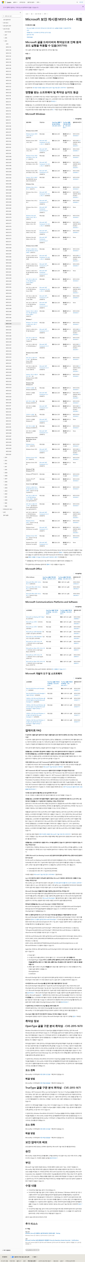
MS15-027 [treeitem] (8, 375)
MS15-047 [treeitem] (8, 314)
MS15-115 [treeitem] (8, 108)
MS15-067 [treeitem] (8, 254)
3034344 (75, 135)
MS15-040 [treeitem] (8, 336)
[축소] (20, 12)
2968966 (76, 618)
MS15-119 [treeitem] (8, 95)
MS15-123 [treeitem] (8, 83)
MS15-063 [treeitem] (8, 266)
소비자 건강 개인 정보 (44, 1261)
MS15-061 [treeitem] (8, 272)
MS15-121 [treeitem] (8, 89)
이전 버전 (12, 1261)
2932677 (76, 690)
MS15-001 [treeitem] (8, 454)
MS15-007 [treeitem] (8, 436)
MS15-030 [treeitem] (8, 366)
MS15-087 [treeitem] (8, 193)
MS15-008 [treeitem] (8, 433)
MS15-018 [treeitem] (8, 402)
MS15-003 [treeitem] (8, 448)
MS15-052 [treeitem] (8, 299)
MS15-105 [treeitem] (8, 138)
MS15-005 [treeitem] (8, 442)
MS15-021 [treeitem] (8, 393)
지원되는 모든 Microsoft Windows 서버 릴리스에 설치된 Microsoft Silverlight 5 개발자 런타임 (35, 721)
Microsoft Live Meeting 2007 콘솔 (35, 617)
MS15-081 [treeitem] (8, 211)
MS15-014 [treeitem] (8, 415)
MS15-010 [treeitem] (8, 427)
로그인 (81, 2)
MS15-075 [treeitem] (8, 229)
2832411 (75, 146)
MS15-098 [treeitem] (8, 159)
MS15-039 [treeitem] (8, 339)
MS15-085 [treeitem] (8, 199)
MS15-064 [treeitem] (8, 263)
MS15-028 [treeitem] (8, 372)
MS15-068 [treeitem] (8, 250)
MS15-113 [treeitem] (8, 114)
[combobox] (11, 16)
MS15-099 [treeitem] (8, 156)
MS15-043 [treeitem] (8, 327)
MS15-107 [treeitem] (8, 132)
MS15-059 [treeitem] (8, 278)
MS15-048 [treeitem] (8, 311)
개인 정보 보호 (31, 1261)
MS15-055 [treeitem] (8, 290)
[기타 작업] (81, 14)
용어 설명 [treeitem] (5, 515)
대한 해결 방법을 (45, 1083)
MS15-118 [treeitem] (8, 98)
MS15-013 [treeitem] (8, 418)
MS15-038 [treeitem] (8, 342)
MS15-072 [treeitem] (8, 238)
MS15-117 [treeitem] (8, 102)
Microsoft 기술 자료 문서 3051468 (44, 874)
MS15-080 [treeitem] (8, 214)
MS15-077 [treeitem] (8, 223)
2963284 (76, 638)
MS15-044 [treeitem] (8, 323)
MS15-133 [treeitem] (8, 53)
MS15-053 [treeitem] (8, 296)
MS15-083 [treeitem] (8, 205)
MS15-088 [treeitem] (8, 190)
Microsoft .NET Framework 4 (43, 150)
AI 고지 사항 (4, 1261)
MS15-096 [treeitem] (8, 165)
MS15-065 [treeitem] (8, 260)
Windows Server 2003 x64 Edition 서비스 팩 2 (31, 157)
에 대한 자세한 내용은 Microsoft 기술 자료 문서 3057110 (49, 87)
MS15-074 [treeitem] (8, 232)
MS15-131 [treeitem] (8, 59)
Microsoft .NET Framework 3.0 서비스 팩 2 (45, 142)
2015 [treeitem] (7, 44)
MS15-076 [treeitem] (8, 226)
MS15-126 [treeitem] (8, 74)
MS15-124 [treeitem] (8, 80)
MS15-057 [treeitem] (8, 284)
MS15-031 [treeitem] (8, 363)
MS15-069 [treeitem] (8, 247)
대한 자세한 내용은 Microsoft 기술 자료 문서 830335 (54, 834)
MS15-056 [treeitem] (8, 287)
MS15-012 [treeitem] (8, 421)
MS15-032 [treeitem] (8, 360)
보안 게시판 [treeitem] (8, 32)
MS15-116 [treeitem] (8, 105)
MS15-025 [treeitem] (8, 381)
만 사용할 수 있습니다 (58, 669)
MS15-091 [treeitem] (8, 181)
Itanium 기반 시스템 (31, 177)
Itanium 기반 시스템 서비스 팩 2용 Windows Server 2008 (32, 312)
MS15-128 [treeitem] (8, 68)
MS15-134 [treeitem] (8, 50)
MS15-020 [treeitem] (8, 396)
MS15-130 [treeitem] (8, 62)
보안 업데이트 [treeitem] (7, 19)
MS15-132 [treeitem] (8, 56)
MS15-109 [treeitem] (8, 126)
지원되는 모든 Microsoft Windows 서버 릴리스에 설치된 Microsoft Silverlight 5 (35, 715)
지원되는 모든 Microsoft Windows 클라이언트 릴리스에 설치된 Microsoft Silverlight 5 (35, 700)
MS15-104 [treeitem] (8, 141)
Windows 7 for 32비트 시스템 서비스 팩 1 (32, 323)
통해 (60, 552)
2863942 (75, 588)
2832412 (75, 197)
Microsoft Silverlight (48, 898)
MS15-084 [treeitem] (8, 202)
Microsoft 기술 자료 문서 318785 (52, 767)
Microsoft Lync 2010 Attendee (33, 631)
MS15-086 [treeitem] (8, 196)
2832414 (75, 334)
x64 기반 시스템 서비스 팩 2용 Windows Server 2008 (31, 280)
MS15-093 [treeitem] (8, 175)
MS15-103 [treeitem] (8, 144)
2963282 (76, 633)
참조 (73, 1016)
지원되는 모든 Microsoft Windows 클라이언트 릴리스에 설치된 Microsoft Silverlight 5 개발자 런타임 (35, 706)
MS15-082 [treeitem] (8, 208)
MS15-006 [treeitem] (8, 439)
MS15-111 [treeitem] (8, 120)
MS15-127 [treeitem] (8, 71)
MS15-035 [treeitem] (8, 351)
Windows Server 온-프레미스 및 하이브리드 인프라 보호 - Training (42, 1233)
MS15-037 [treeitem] (8, 345)
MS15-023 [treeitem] (8, 387)
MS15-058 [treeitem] (8, 281)
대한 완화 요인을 (45, 1074)
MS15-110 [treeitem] (8, 123)
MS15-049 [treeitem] (8, 308)
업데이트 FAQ (30, 34)
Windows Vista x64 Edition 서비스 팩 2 (31, 216)
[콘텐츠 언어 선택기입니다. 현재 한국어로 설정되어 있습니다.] (4, 1257)
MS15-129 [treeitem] (8, 65)
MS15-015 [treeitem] (8, 412)
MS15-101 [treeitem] (8, 150)
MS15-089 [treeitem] (8, 187)
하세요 (53, 101)
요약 (28, 30)
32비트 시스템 (30, 388)
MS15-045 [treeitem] (8, 320)
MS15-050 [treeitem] (8, 305)
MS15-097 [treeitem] (8, 162)
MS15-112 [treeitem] (8, 117)
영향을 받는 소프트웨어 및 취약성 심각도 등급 (39, 32)
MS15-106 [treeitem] (8, 135)
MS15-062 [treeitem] (8, 269)
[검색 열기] (77, 2)
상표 (61, 1261)
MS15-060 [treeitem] (8, 275)
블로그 (18, 1261)
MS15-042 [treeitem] (8, 330)
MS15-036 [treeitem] (8, 348)
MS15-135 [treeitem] (8, 47)
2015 (45, 14)
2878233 (75, 584)
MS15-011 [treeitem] (8, 424)
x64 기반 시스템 (30, 401)
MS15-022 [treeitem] (8, 390)
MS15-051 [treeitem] (8, 302)
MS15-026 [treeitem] (8, 378)
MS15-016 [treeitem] (8, 409)
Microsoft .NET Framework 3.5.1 (44, 330)
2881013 (76, 643)
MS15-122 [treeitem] (8, 86)
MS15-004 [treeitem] (8, 445)
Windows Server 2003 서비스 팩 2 (31, 134)
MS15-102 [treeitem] (8, 147)
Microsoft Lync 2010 (31, 622)
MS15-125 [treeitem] (8, 77)
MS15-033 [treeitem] (8, 357)
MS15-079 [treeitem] (8, 217)
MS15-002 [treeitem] (8, 451)
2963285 (76, 623)
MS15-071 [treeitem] (8, 241)
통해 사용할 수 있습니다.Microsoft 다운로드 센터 (42, 557)
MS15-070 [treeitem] (8, 244)
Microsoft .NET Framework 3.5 (43, 393)
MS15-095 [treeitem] (8, 168)
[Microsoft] (3, 2)
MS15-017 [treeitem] (8, 406)
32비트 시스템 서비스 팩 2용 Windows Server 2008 (32, 250)
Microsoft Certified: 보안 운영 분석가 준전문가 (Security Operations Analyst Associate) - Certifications (52, 1240)
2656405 (75, 151)
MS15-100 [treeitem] (8, 153)
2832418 (75, 398)
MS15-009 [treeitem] (8, 430)
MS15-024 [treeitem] (8, 384)
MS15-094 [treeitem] (8, 171)
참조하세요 (30, 993)
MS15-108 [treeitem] (8, 129)
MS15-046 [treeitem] (8, 317)
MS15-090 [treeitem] (8, 184)
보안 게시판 (38, 14)
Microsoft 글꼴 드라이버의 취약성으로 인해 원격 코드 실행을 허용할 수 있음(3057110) (49, 28)
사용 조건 (55, 1261)
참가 (24, 1261)
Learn (27, 14)
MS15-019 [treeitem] (8, 399)
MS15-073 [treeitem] (8, 235)
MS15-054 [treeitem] (8, 293)
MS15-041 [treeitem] (8, 333)
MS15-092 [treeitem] (8, 178)
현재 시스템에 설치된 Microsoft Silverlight (43, 919)
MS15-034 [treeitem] (8, 354)
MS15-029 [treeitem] (8, 369)
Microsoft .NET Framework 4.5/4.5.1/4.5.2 (43, 208)
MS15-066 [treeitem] (8, 257)
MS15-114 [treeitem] (8, 111)
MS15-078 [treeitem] (8, 220)
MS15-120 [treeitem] (8, 92)
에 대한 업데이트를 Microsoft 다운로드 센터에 (67, 883)
